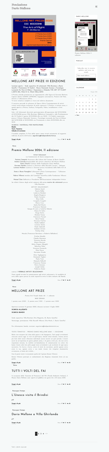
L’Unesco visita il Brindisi (30, 395)
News (15, 75)
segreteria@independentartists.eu (44, 136)
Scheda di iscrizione (18, 131)
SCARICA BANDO (18, 312)
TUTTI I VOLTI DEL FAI (29, 371)
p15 (13, 400)
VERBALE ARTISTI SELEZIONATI (30, 272)
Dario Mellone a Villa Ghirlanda (35, 414)
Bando (14, 127)
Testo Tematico (17, 129)
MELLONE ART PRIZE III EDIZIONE (39, 81)
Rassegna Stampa (18, 391)
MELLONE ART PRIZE (28, 291)
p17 (13, 419)
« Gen (77, 115)
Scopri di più (16, 139)
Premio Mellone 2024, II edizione (35, 150)
